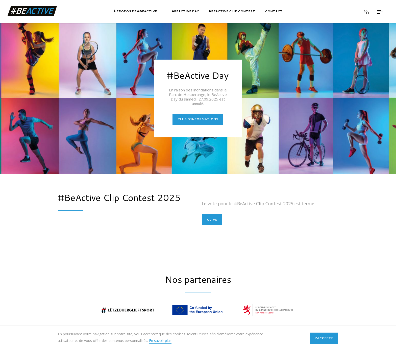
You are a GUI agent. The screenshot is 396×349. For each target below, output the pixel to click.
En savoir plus (160, 340)
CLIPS (212, 219)
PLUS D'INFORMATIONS (198, 119)
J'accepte (324, 338)
